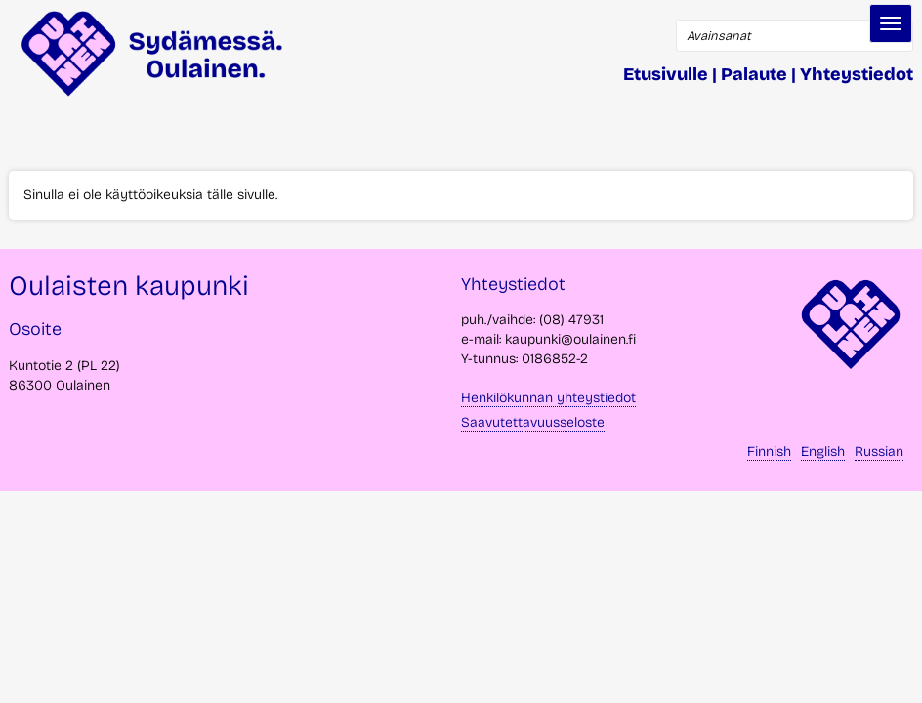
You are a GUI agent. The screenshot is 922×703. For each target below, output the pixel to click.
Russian (879, 451)
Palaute (754, 74)
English (823, 451)
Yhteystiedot (856, 74)
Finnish (769, 451)
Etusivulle (665, 74)
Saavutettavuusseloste (533, 422)
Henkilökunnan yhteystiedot (548, 398)
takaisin (882, 680)
